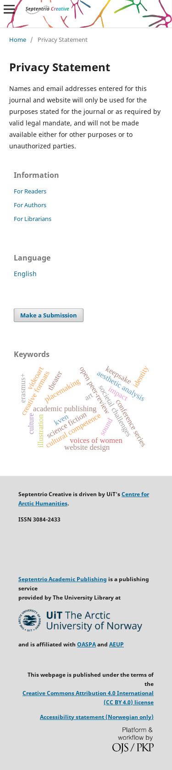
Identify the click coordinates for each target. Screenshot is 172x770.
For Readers (30, 191)
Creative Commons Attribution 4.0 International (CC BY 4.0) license (88, 697)
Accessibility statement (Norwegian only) (97, 717)
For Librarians (32, 219)
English (25, 273)
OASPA (86, 644)
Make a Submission (48, 315)
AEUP (116, 644)
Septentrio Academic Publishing (62, 579)
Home (17, 39)
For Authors (30, 205)
